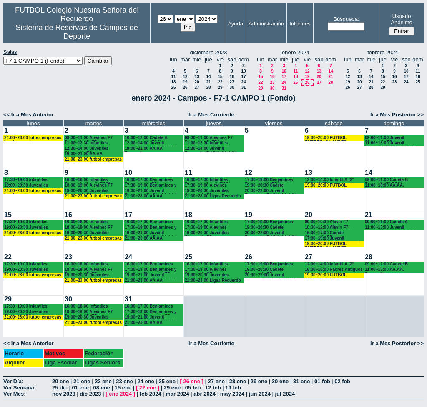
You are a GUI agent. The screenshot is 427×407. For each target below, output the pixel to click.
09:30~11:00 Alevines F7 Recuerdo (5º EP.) (89, 138)
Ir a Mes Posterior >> (397, 114)
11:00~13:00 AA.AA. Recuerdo (384, 185)
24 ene (145, 381)
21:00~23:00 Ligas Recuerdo (213, 196)
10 (243, 71)
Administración (266, 23)
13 (196, 76)
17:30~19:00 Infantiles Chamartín (26, 180)
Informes (300, 23)
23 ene (124, 381)
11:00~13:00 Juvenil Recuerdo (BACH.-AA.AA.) (391, 143)
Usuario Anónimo (401, 19)
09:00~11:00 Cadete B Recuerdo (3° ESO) (386, 180)
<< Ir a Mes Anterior (28, 114)
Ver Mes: (14, 394)
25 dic (60, 387)
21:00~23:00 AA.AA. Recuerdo (144, 196)
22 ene (103, 381)
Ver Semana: (19, 387)
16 (231, 76)
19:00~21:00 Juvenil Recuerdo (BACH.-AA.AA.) (151, 191)
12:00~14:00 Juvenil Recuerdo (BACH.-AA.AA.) (151, 143)
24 (243, 82)
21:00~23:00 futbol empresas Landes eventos (32, 138)
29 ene (259, 381)
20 (196, 82)
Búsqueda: (346, 19)
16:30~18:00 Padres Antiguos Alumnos (334, 270)
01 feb (322, 381)
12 (185, 76)
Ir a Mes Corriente (211, 114)
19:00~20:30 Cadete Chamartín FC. (264, 185)
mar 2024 (177, 394)
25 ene (166, 381)
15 (220, 76)
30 (231, 87)
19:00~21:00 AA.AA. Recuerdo (84, 154)
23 (231, 82)
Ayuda (235, 23)
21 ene (81, 381)
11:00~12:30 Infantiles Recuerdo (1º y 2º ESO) (87, 143)
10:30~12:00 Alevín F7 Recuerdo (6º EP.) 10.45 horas (328, 227)
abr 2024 (204, 394)
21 (208, 82)
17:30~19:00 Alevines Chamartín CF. (206, 185)
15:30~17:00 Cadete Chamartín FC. (324, 233)
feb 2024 (150, 394)
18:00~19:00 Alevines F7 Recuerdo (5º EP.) (89, 185)
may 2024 (232, 394)
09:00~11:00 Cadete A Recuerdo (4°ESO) (386, 222)
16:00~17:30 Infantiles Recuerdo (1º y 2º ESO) (207, 180)
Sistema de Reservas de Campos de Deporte (77, 31)
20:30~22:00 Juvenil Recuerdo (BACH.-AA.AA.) (271, 191)
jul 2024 (285, 394)
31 (243, 87)
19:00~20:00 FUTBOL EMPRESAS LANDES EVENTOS (326, 138)
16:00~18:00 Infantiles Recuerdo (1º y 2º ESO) (87, 180)
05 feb (193, 387)
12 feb (213, 387)
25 (173, 87)
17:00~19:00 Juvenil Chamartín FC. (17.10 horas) (332, 238)
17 (243, 76)
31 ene (301, 381)
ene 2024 (120, 394)
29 (220, 87)
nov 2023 (63, 394)
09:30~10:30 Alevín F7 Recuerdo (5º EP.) (326, 222)
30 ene (280, 381)
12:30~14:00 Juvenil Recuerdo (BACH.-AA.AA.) (211, 149)
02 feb (342, 381)
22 (220, 82)
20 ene (60, 381)
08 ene (101, 387)
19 (185, 82)
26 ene (191, 381)
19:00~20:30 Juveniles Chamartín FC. (26, 185)
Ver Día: (13, 381)
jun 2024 (260, 394)
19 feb (233, 387)
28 (208, 87)
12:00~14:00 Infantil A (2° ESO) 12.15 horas (329, 180)
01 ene (80, 387)
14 (208, 76)
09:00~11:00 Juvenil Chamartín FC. (384, 138)
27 (196, 87)
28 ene (237, 381)
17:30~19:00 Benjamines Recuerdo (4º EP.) (269, 180)
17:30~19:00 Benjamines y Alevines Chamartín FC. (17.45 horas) (150, 185)
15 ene (123, 387)
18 (173, 82)
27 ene (216, 381)
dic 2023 (90, 394)
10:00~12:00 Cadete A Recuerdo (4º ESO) (146, 138)
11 (173, 76)
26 (185, 87)
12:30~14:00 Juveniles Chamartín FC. (86, 149)
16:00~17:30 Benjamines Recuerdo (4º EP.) (149, 180)
